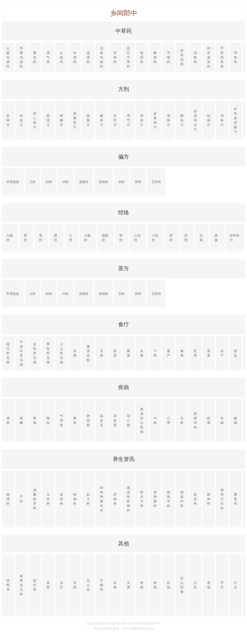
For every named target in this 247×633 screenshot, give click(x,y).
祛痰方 (208, 120)
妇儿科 (88, 499)
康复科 (235, 499)
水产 (222, 353)
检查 (155, 585)
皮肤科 (83, 182)
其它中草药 (128, 57)
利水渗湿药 (208, 57)
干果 (155, 353)
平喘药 (168, 57)
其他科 (103, 182)
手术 (222, 585)
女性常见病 (34, 353)
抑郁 (141, 585)
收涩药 (141, 57)
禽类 (181, 353)
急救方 (88, 120)
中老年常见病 (21, 353)
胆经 (171, 238)
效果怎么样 (21, 585)
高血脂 (115, 420)
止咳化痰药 (8, 57)
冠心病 (128, 420)
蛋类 (208, 353)
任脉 (201, 238)
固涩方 (48, 120)
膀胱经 (105, 238)
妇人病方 (34, 120)
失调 (128, 585)
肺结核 (88, 420)
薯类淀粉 (88, 353)
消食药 (235, 57)
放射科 (61, 499)
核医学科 (168, 499)
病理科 (8, 499)
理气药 (48, 57)
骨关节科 (141, 499)
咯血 (48, 420)
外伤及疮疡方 (235, 120)
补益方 (21, 120)
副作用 (34, 585)
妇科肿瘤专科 (101, 499)
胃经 (40, 238)
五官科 (156, 182)
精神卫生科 (222, 499)
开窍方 (115, 120)
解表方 (101, 120)
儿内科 (48, 499)
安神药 (115, 57)
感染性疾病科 (128, 499)
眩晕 (208, 420)
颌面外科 (181, 499)
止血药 (61, 57)
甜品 (235, 353)
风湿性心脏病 (141, 420)
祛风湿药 (181, 57)
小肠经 (87, 238)
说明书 (8, 585)
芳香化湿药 (21, 57)
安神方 (8, 120)
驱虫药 (34, 57)
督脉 (216, 238)
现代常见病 (8, 353)
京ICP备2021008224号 (144, 623)
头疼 (181, 420)
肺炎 (74, 420)
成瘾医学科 (34, 499)
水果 (141, 353)
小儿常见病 (61, 353)
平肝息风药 (222, 57)
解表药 (155, 57)
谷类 (74, 353)
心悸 (168, 420)
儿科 (32, 182)
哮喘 (34, 420)
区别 (168, 585)
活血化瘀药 (101, 57)
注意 (195, 585)
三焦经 (155, 238)
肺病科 (74, 499)
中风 (155, 420)
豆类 (101, 353)
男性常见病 (48, 353)
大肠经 (9, 238)
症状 (74, 585)
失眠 (222, 420)
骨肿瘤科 (155, 499)
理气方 (128, 120)
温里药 (88, 57)
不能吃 (101, 585)
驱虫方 (181, 120)
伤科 (121, 182)
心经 (70, 238)
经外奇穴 (234, 238)
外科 (138, 182)
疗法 (235, 585)
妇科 (49, 182)
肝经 (186, 238)
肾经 (120, 238)
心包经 (137, 238)
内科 (65, 182)
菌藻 (128, 353)
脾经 (55, 238)
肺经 (25, 238)
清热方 (168, 120)
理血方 (141, 120)
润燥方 (222, 120)
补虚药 (74, 57)
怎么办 (88, 585)
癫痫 (235, 420)
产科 (21, 499)
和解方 (61, 120)
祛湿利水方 (195, 120)
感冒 (8, 420)
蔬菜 (115, 353)
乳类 (195, 353)
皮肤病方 (155, 120)
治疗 (61, 585)
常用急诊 (12, 182)
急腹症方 (74, 120)
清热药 (195, 57)
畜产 (168, 353)
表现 (208, 585)
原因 (48, 585)
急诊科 (195, 499)
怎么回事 (181, 585)
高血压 (101, 420)
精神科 (208, 499)
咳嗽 (21, 420)
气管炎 (61, 420)
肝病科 (115, 499)
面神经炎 (195, 420)
